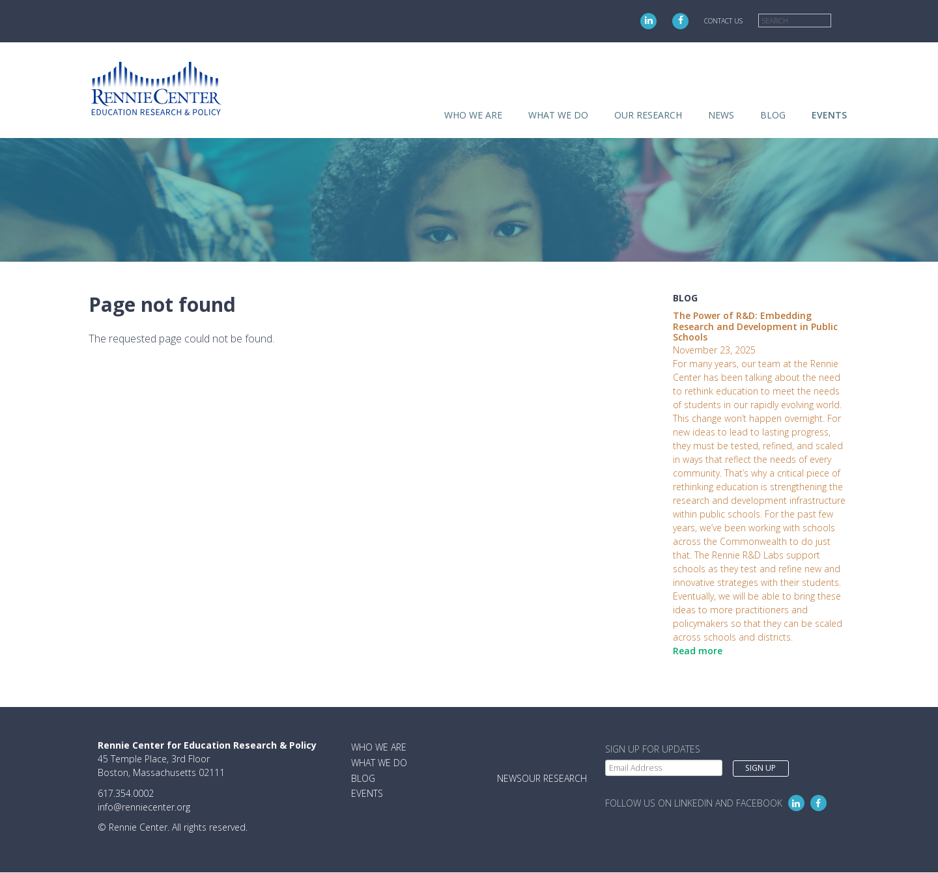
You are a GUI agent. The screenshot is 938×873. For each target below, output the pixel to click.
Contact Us (723, 20)
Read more (697, 650)
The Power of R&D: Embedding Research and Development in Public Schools (755, 326)
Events (829, 115)
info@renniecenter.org (144, 807)
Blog (773, 115)
